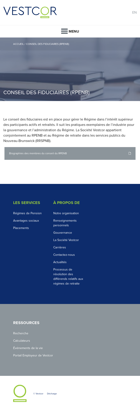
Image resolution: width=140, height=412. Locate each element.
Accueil (18, 44)
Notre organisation (66, 213)
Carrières (59, 247)
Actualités (60, 262)
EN (134, 12)
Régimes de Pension (27, 213)
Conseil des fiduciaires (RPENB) (47, 44)
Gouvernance (62, 233)
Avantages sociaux (26, 221)
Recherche (20, 333)
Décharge (52, 393)
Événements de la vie (28, 348)
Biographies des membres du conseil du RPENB (38, 153)
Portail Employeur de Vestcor (33, 355)
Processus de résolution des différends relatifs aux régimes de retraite (68, 276)
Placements (21, 228)
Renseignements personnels (65, 223)
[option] (70, 69)
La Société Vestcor (66, 240)
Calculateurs (21, 341)
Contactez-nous (64, 255)
